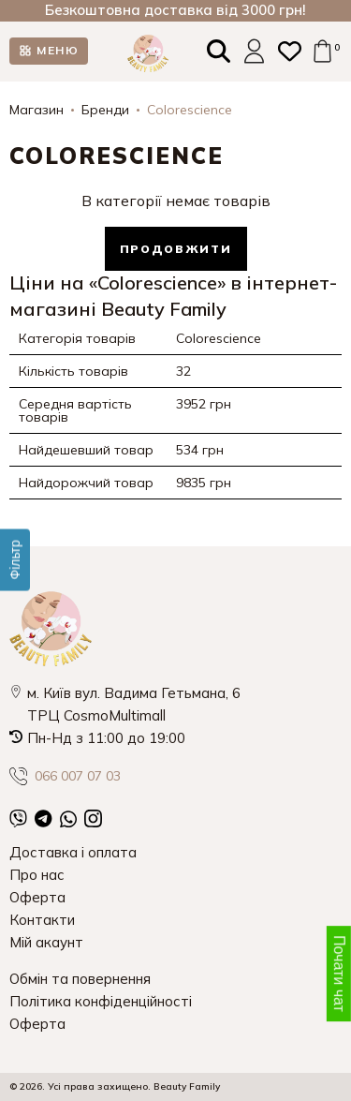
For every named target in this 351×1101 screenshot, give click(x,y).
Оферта (37, 897)
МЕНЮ (58, 50)
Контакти (42, 920)
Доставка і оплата (73, 852)
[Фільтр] (15, 559)
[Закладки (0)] (289, 51)
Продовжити (176, 249)
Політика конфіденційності (100, 1001)
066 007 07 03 (65, 776)
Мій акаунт (46, 942)
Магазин (36, 109)
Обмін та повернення (80, 979)
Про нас (37, 875)
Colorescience (189, 109)
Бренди (105, 109)
